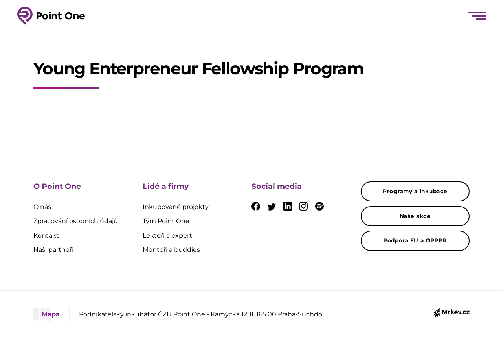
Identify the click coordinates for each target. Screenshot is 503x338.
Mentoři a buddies (171, 249)
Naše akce (415, 216)
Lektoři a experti (168, 235)
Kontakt (46, 235)
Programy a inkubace (415, 191)
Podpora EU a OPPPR (415, 240)
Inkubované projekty (176, 207)
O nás (42, 207)
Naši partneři (53, 249)
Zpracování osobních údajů (75, 221)
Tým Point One (166, 221)
